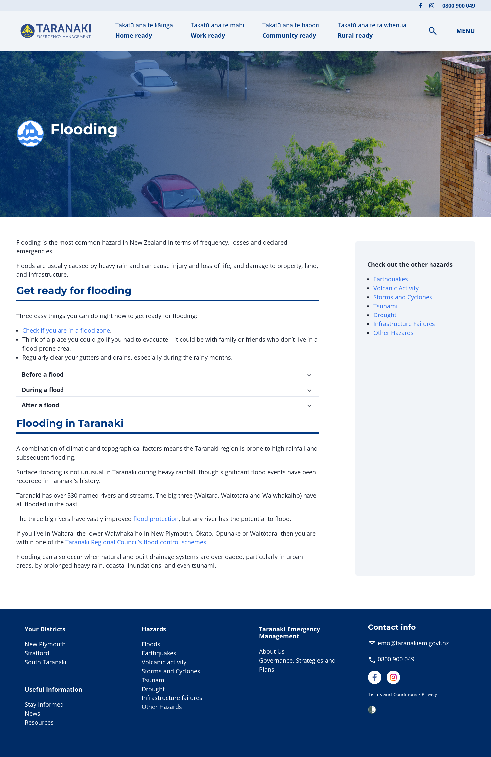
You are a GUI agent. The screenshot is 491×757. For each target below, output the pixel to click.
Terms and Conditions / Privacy (402, 694)
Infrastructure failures (172, 698)
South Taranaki (45, 662)
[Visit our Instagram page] (432, 6)
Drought (384, 315)
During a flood (167, 390)
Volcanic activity (164, 662)
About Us (272, 651)
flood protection (156, 519)
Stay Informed (44, 704)
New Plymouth (45, 644)
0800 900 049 (458, 5)
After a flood (167, 405)
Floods (151, 644)
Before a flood (167, 374)
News (32, 713)
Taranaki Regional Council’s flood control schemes (135, 542)
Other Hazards (393, 333)
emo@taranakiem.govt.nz (413, 643)
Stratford (37, 653)
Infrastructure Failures (404, 324)
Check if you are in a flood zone (66, 330)
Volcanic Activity (396, 288)
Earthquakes (390, 279)
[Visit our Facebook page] (421, 6)
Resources (39, 722)
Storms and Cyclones (402, 297)
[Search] (433, 31)
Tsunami (385, 306)
